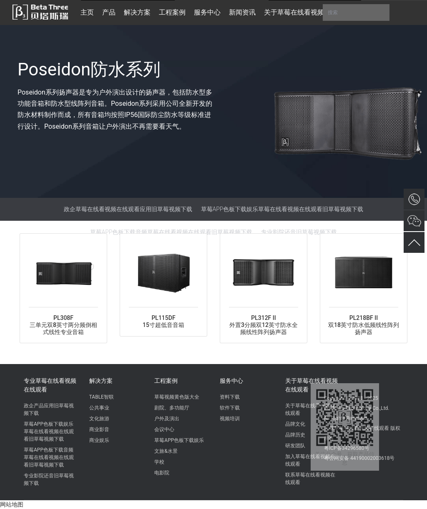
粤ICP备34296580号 (346, 448)
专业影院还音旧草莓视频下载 (299, 232)
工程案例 (166, 380)
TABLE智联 (101, 397)
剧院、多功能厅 (171, 408)
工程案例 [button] (172, 12)
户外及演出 (166, 419)
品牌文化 (295, 424)
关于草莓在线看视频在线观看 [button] (307, 12)
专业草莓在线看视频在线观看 (50, 385)
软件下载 (230, 408)
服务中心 (231, 380)
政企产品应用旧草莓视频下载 (49, 409)
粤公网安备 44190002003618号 (359, 458)
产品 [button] (109, 12)
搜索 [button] (356, 12)
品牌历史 (295, 435)
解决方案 (101, 380)
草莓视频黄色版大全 (176, 397)
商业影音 (99, 429)
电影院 (161, 473)
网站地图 (11, 504)
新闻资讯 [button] (242, 12)
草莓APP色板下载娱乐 (179, 440)
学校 (159, 462)
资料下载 (230, 397)
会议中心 (164, 429)
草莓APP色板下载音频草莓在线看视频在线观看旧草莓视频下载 (171, 232)
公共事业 (99, 408)
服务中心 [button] (207, 12)
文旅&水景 (165, 451)
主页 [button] (87, 12)
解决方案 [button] (137, 12)
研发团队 (295, 446)
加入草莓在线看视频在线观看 (310, 460)
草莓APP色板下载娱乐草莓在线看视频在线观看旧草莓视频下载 (282, 209)
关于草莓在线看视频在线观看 (311, 385)
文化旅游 (99, 419)
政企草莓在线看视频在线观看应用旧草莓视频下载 (128, 209)
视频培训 (230, 419)
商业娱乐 (99, 440)
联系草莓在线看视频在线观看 (310, 478)
